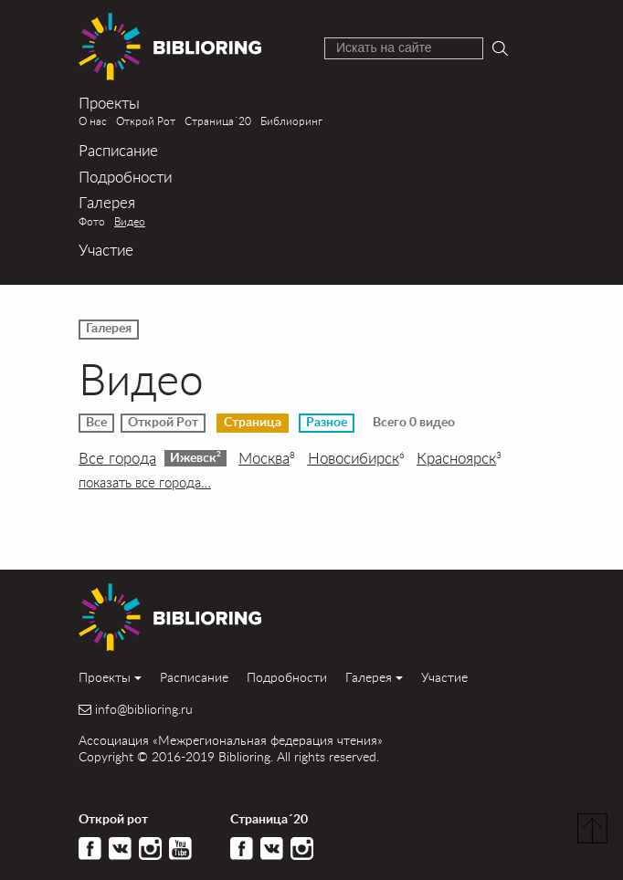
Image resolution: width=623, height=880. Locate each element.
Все (96, 422)
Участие (106, 249)
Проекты (109, 102)
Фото (92, 221)
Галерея (107, 202)
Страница (252, 422)
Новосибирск (356, 458)
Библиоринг (291, 120)
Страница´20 (218, 120)
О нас (93, 120)
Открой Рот (145, 120)
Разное (326, 422)
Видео (129, 221)
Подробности (125, 176)
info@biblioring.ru (144, 709)
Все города (117, 458)
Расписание (118, 150)
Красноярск (459, 458)
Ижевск (195, 457)
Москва (266, 458)
